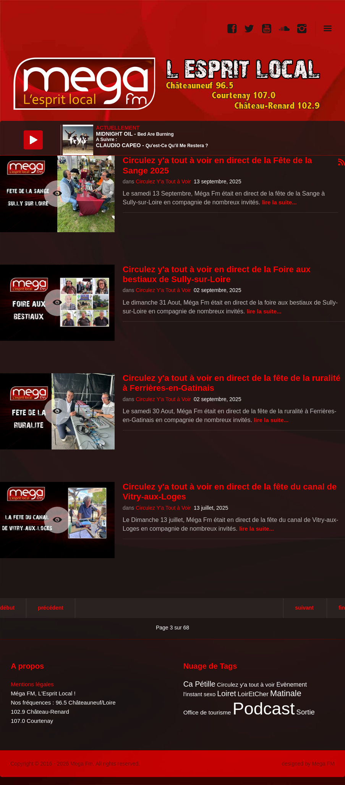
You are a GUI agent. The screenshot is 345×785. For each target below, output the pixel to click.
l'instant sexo (199, 694)
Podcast (264, 708)
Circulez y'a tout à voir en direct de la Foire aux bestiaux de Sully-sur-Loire (217, 274)
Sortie (305, 712)
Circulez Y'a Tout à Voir (163, 181)
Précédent (50, 608)
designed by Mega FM (308, 764)
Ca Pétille (199, 684)
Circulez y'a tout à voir (246, 684)
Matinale (285, 693)
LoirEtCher (253, 694)
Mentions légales (32, 684)
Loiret (226, 693)
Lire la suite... (279, 202)
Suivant (304, 608)
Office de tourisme (207, 712)
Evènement (291, 684)
